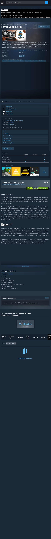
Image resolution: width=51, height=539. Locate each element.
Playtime (35, 338)
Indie (26, 61)
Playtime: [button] (41, 344)
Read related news (7, 139)
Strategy (22, 61)
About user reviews (5, 316)
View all (46, 298)
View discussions (7, 141)
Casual (17, 61)
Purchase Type (11, 338)
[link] (32, 189)
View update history (8, 136)
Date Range (28, 338)
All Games (3, 25)
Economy (36, 61)
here (30, 304)
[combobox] (25, 2)
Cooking (30, 61)
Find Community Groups (9, 144)
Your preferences (16, 316)
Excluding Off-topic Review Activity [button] (28, 344)
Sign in (3, 102)
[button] (43, 189)
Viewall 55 (44, 172)
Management (11, 61)
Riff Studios (22, 56)
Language (20, 338)
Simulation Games (11, 25)
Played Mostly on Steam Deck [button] (9, 346)
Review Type (4, 338)
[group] (25, 345)
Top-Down (41, 61)
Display (43, 338)
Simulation (5, 61)
